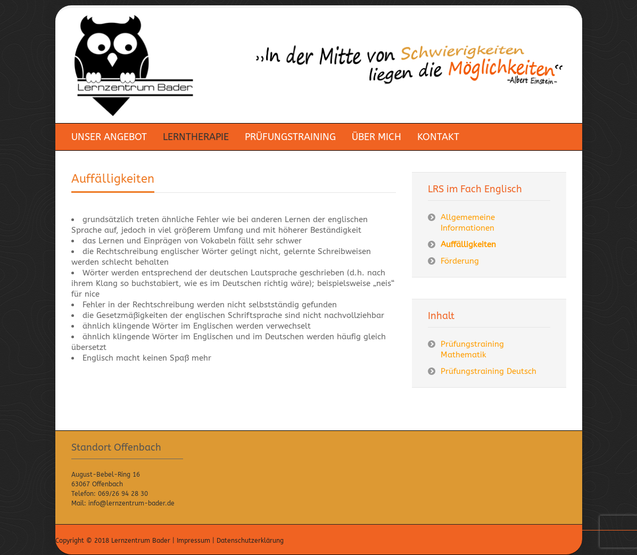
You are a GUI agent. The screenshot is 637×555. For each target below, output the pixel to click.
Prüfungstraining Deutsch (488, 371)
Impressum (193, 540)
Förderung (460, 261)
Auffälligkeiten (112, 179)
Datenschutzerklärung (250, 540)
